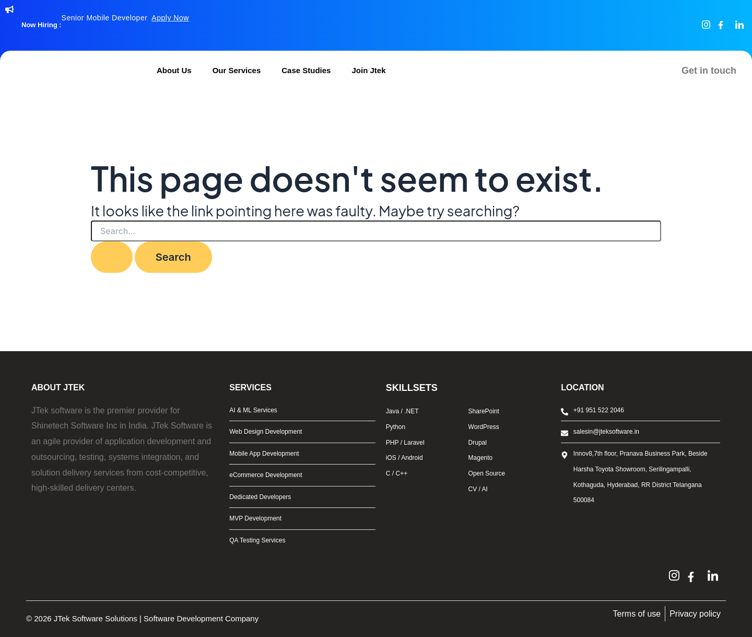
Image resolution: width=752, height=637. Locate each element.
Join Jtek (368, 70)
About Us (174, 70)
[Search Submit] (112, 257)
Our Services (237, 70)
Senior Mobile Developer (125, 18)
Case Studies (306, 70)
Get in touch (709, 70)
